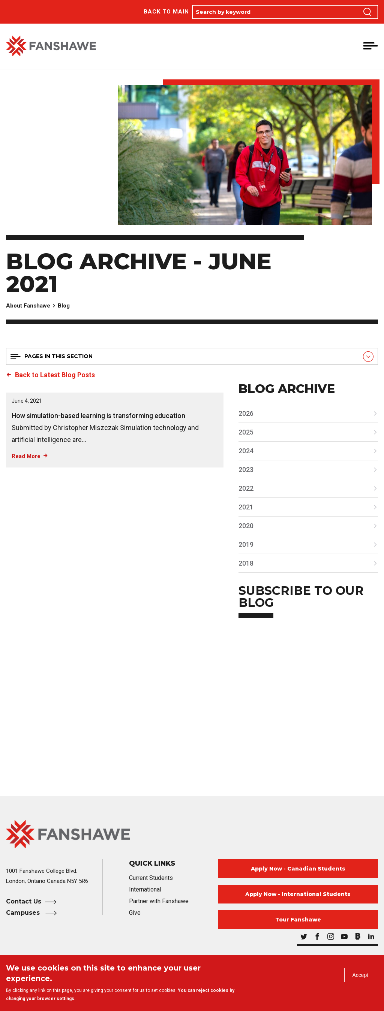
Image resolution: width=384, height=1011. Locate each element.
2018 (246, 563)
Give (135, 912)
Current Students (151, 877)
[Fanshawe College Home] (192, 834)
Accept (358, 977)
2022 (246, 488)
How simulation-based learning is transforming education (98, 416)
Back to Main (166, 11)
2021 (246, 507)
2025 (246, 432)
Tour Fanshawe (298, 919)
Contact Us (23, 901)
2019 (246, 544)
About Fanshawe (28, 305)
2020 (246, 526)
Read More (26, 456)
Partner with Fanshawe (159, 901)
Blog (64, 305)
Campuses (24, 912)
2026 (246, 413)
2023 (246, 469)
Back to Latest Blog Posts (55, 375)
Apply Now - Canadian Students (298, 868)
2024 (246, 451)
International (145, 889)
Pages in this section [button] (58, 356)
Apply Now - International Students (298, 894)
